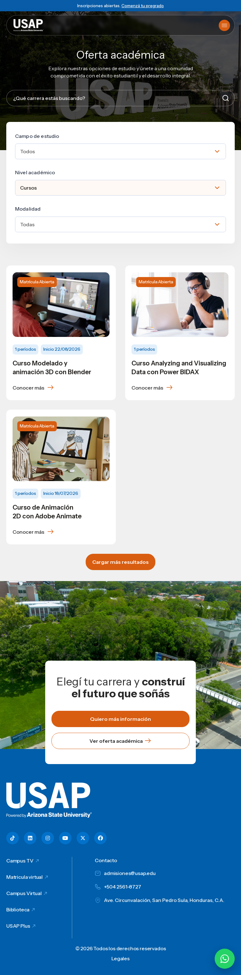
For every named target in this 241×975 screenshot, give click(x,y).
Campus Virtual (24, 893)
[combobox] (120, 151)
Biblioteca (17, 909)
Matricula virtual (24, 877)
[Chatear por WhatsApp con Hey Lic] (225, 959)
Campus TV (20, 860)
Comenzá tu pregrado (142, 5)
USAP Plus (18, 926)
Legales (120, 958)
